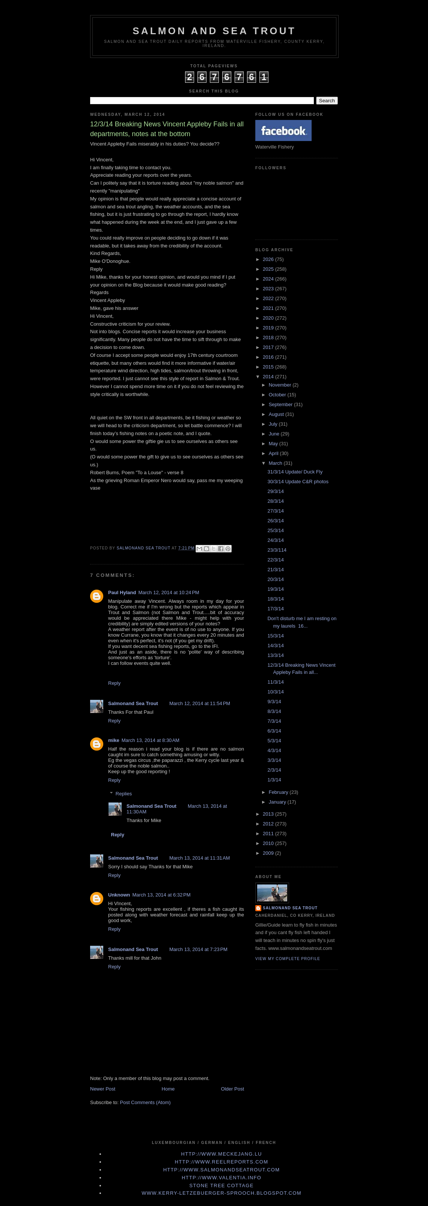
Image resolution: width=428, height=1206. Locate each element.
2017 (269, 347)
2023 (269, 288)
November (281, 385)
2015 (269, 367)
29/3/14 (275, 491)
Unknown (119, 895)
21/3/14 (275, 569)
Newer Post (102, 1089)
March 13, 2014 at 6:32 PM (162, 895)
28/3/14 (275, 501)
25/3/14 (275, 530)
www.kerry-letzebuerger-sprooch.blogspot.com (221, 1193)
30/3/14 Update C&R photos (298, 481)
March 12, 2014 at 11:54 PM (199, 703)
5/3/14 (274, 740)
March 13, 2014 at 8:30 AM (150, 740)
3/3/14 (274, 760)
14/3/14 (275, 645)
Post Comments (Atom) (145, 1102)
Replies (124, 793)
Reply (114, 683)
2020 (269, 318)
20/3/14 (275, 579)
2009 (269, 853)
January (278, 802)
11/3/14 (275, 682)
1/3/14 (274, 780)
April (274, 453)
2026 (269, 259)
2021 (269, 308)
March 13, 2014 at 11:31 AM (199, 858)
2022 (269, 298)
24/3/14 (275, 540)
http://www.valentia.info (221, 1177)
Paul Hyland (122, 592)
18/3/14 (275, 599)
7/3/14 (274, 721)
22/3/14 (275, 560)
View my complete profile (287, 959)
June (275, 434)
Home (168, 1089)
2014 (269, 376)
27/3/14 (275, 511)
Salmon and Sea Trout (214, 30)
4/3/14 (274, 750)
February (279, 792)
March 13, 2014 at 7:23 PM (198, 949)
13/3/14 (275, 655)
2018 (269, 337)
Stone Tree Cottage (221, 1185)
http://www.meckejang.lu (221, 1154)
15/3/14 (275, 636)
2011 (269, 833)
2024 (269, 279)
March (276, 463)
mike (113, 740)
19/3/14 (275, 589)
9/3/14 (274, 701)
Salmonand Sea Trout (133, 703)
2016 (269, 357)
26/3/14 (275, 520)
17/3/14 (275, 608)
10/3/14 (275, 692)
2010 (269, 843)
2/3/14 (274, 770)
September (281, 404)
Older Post (232, 1089)
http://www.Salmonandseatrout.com (221, 1170)
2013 (269, 814)
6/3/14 (274, 731)
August (277, 414)
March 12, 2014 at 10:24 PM (168, 592)
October (278, 394)
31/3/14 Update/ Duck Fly (295, 472)
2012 (269, 824)
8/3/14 (274, 711)
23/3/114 (276, 550)
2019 (269, 328)
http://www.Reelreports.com (221, 1162)
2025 (269, 269)
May (274, 443)
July (274, 424)
